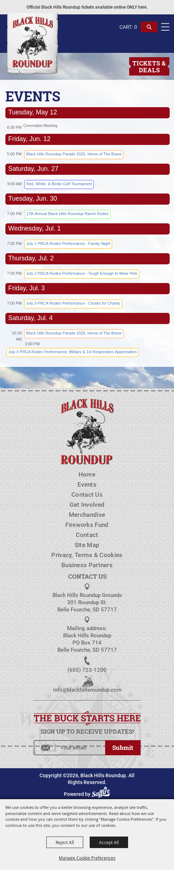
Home (87, 474)
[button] (149, 30)
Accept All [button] (109, 842)
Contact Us (87, 494)
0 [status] (135, 27)
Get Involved (87, 504)
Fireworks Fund (86, 524)
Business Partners (87, 565)
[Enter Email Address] (69, 747)
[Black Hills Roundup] (32, 44)
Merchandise (87, 514)
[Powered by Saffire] (102, 794)
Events (87, 484)
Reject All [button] (65, 842)
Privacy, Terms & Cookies (86, 555)
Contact (87, 534)
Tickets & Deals (149, 66)
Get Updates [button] (122, 747)
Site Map (87, 544)
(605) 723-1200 (87, 670)
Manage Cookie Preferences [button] (87, 858)
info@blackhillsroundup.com (87, 690)
